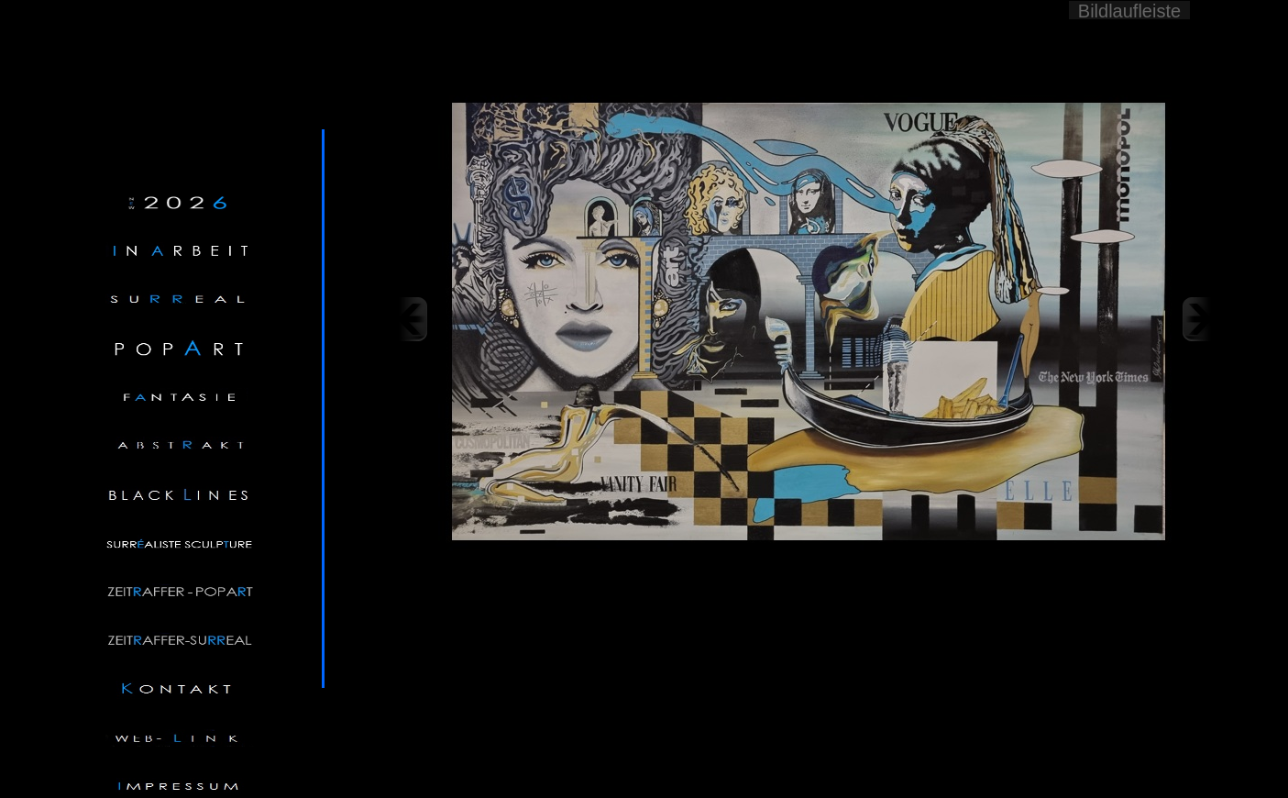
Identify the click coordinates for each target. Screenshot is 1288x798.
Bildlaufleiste (1129, 10)
